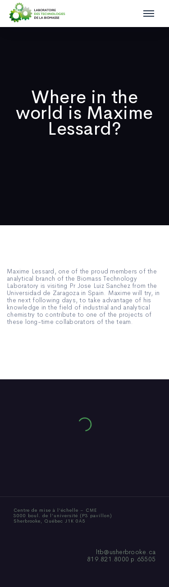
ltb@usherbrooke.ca (126, 552)
